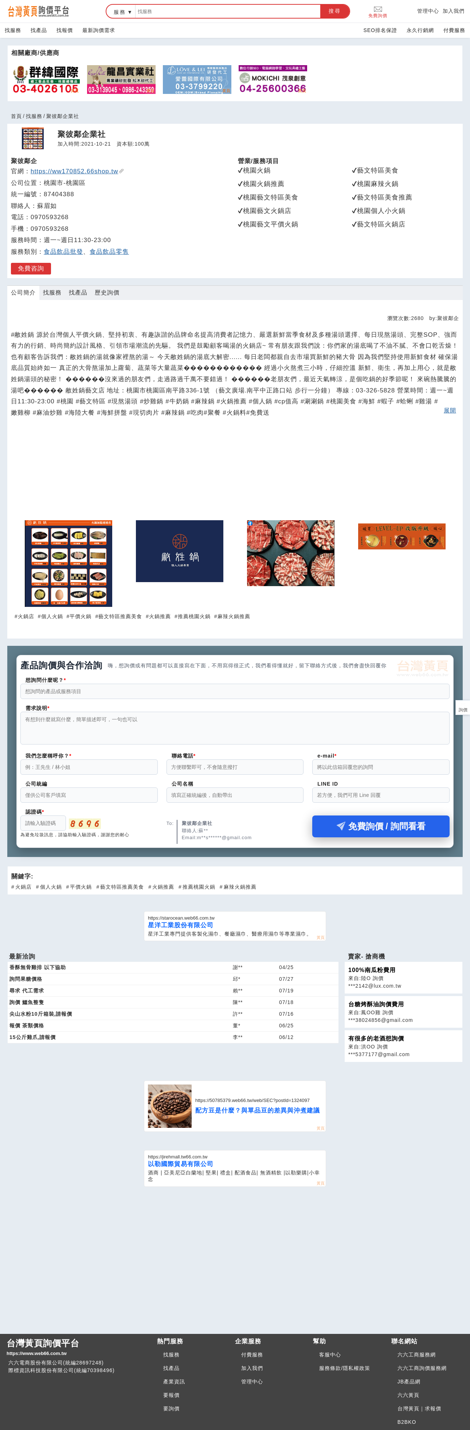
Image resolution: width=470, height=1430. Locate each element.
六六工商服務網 (416, 1355)
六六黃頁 (408, 1395)
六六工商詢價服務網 (422, 1368)
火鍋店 (26, 616)
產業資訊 (174, 1381)
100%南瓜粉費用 (372, 974)
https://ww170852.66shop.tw (77, 171)
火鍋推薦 (160, 616)
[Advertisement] (235, 471)
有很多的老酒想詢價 (376, 1043)
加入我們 (454, 11)
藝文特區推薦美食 (120, 616)
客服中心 (330, 1355)
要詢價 (171, 1408)
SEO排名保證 (380, 30)
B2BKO (406, 1422)
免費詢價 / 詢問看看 (381, 831)
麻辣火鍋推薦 (234, 616)
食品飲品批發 (63, 251)
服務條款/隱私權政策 (344, 1368)
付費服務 (454, 30)
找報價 (64, 30)
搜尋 (335, 11)
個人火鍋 (52, 616)
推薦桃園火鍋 (194, 616)
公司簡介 (23, 292)
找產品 (39, 30)
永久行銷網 (420, 30)
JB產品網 (408, 1381)
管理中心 (428, 11)
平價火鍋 (80, 616)
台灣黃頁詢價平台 (79, 1347)
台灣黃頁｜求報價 (419, 1408)
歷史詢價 (107, 292)
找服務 (13, 30)
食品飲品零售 (109, 251)
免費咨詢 (31, 268)
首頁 (16, 116)
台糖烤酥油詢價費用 (376, 1009)
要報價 (171, 1395)
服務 (120, 12)
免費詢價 (377, 11)
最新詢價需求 (98, 30)
